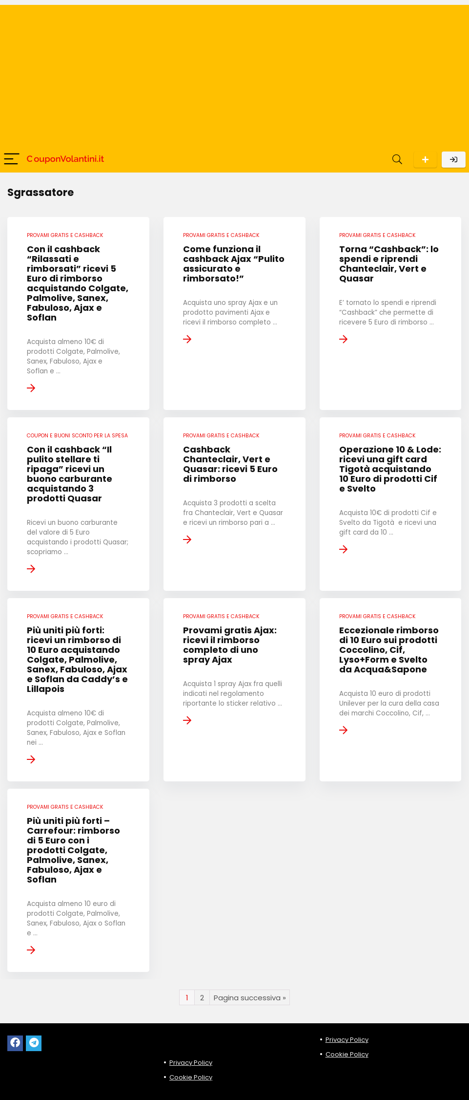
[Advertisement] (234, 73)
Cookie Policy (190, 1077)
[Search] (397, 160)
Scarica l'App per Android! (425, 159)
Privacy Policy (190, 1062)
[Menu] (11, 160)
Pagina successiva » (250, 997)
